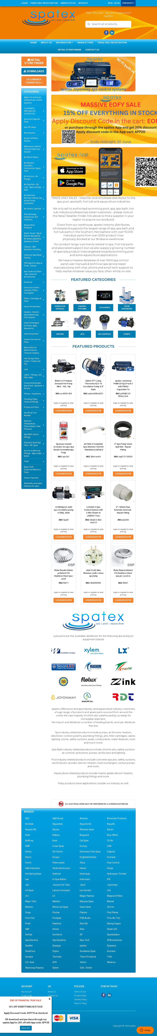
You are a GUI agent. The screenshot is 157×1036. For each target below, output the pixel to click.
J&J (27, 885)
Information (64, 42)
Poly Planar (112, 912)
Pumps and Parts (31, 407)
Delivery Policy (80, 999)
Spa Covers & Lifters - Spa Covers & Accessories (32, 274)
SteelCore (30, 951)
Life (109, 890)
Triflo (109, 956)
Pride (27, 923)
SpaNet (29, 945)
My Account (26, 991)
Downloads (34, 71)
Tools (26, 461)
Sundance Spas (87, 951)
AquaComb (85, 824)
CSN (109, 846)
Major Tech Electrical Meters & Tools (32, 469)
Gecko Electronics (61, 868)
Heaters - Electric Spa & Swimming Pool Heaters (31, 315)
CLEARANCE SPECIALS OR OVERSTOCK (30, 111)
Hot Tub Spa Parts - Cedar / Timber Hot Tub (32, 361)
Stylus (55, 951)
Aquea (55, 829)
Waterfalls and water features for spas (33, 484)
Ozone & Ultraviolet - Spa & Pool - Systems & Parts (33, 386)
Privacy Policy (80, 995)
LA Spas (29, 890)
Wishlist (83, 3)
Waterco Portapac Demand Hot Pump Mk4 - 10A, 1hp (63, 384)
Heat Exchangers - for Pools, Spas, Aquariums (32, 325)
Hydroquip (85, 873)
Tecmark (56, 956)
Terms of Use (80, 991)
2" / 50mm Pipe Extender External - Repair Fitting (123, 510)
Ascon (110, 829)
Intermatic (85, 879)
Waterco (111, 962)
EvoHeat (111, 857)
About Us (46, 42)
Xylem (55, 967)
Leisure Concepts (61, 890)
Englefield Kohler (88, 857)
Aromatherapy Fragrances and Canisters (31, 217)
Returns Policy (80, 1003)
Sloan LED (112, 929)
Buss (54, 840)
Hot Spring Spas (33, 873)
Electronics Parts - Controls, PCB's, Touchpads (32, 290)
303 (27, 818)
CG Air (110, 840)
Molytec (29, 907)
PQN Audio (85, 918)
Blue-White (112, 835)
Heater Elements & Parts (32, 340)
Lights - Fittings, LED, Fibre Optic (33, 376)
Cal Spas (84, 840)
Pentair (56, 912)
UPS (54, 962)
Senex (55, 929)
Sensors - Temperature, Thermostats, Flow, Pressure (32, 425)
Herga (110, 868)
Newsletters (85, 42)
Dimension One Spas (90, 851)
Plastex (83, 912)
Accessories (29, 133)
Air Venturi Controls (32, 209)
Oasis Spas (85, 907)
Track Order (26, 995)
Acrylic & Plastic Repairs (31, 139)
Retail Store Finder (69, 50)
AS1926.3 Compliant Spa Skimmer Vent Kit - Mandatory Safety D (93, 447)
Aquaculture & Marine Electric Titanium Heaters (31, 350)
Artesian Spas (87, 829)
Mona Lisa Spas (60, 907)
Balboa (55, 835)
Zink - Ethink (86, 967)
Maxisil (110, 901)
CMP (27, 846)
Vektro (83, 962)
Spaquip (56, 945)
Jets (26, 369)
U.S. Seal (29, 962)
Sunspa (29, 956)
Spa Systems (59, 940)
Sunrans (111, 951)
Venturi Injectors (31, 478)
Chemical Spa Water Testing (33, 256)
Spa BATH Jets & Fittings (31, 435)
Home (33, 42)
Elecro (28, 857)
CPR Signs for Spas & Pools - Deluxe (33, 264)
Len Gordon (85, 890)
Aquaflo (111, 824)
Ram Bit (84, 923)
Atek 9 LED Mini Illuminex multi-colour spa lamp (93, 573)
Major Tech (30, 901)
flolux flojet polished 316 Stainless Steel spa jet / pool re (123, 573)
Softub (28, 934)
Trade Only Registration (44, 3)
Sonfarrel (57, 934)
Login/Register (64, 410)
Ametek (29, 824)
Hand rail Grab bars (32, 306)
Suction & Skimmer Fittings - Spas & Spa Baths (32, 453)
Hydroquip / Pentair (116, 873)
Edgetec (111, 851)
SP (81, 934)
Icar (27, 879)
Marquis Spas (86, 901)
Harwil (83, 868)
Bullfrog (29, 840)
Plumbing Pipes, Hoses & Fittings (31, 400)
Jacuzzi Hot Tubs (61, 885)
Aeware (84, 818)
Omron (110, 907)
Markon (56, 901)
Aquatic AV (30, 829)
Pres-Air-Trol (113, 918)
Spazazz (111, 945)
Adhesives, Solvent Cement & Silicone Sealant (32, 149)
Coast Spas (58, 846)
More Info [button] (26, 1028)
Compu (83, 846)
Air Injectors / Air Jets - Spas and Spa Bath (32, 187)
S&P (27, 929)
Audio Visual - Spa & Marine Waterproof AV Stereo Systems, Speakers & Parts (32, 237)
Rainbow (56, 923)
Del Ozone (57, 851)
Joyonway (112, 885)
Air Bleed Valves (31, 157)
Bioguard (84, 835)
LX (53, 896)
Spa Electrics (31, 940)
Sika (82, 929)
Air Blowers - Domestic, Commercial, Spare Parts (32, 167)
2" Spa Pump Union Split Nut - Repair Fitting (123, 447)
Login (24, 3)
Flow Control (113, 862)
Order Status (68, 3)
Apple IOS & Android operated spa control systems (33, 100)
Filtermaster (58, 862)
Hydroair (56, 873)
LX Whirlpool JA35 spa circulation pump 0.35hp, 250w (64, 510)
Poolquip (56, 918)
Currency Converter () (33, 81)
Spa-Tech (84, 940)
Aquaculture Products (29, 226)
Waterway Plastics (34, 967)
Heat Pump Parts (31, 334)
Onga (28, 912)
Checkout (128, 3)
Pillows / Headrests (32, 394)
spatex (83, 945)
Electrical (28, 282)
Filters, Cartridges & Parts (32, 299)
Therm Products (88, 956)
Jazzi (82, 885)
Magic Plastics (87, 896)
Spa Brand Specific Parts (32, 120)
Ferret (28, 862)
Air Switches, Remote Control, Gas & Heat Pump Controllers (33, 199)
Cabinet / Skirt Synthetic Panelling (32, 248)
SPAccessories (114, 940)
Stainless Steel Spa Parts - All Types (32, 444)
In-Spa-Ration (59, 879)
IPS (108, 879)
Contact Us (92, 50)
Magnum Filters (115, 896)
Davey (28, 851)
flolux (82, 862)
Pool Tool (29, 918)
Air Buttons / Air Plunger (31, 177)
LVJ (27, 896)
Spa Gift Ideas (30, 127)
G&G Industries (32, 868)
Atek (27, 835)
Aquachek (57, 824)
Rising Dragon (114, 923)
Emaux (55, 857)
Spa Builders (113, 934)
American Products (116, 818)
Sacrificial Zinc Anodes (30, 414)
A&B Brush (57, 818)
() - (114, 3)
